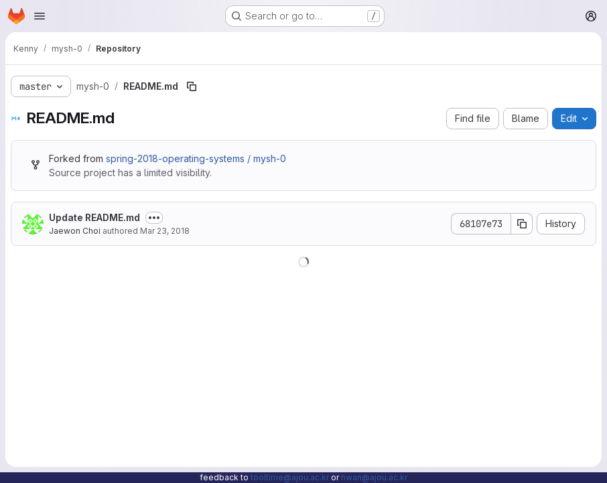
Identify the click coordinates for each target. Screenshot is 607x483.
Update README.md (94, 217)
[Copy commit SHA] (522, 223)
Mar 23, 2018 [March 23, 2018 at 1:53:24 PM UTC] (165, 231)
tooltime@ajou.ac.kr (290, 477)
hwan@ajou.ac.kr (374, 477)
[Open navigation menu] (39, 16)
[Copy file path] (191, 86)
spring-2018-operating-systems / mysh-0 (196, 158)
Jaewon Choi (74, 231)
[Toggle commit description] (154, 218)
